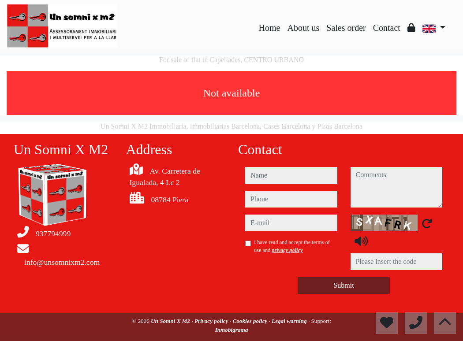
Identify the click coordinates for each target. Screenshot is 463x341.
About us (303, 28)
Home (269, 28)
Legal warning (290, 321)
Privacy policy (212, 321)
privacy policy (287, 250)
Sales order (346, 28)
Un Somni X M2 (171, 321)
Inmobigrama (231, 329)
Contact (386, 28)
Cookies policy (250, 321)
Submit (343, 285)
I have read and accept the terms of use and (292, 246)
